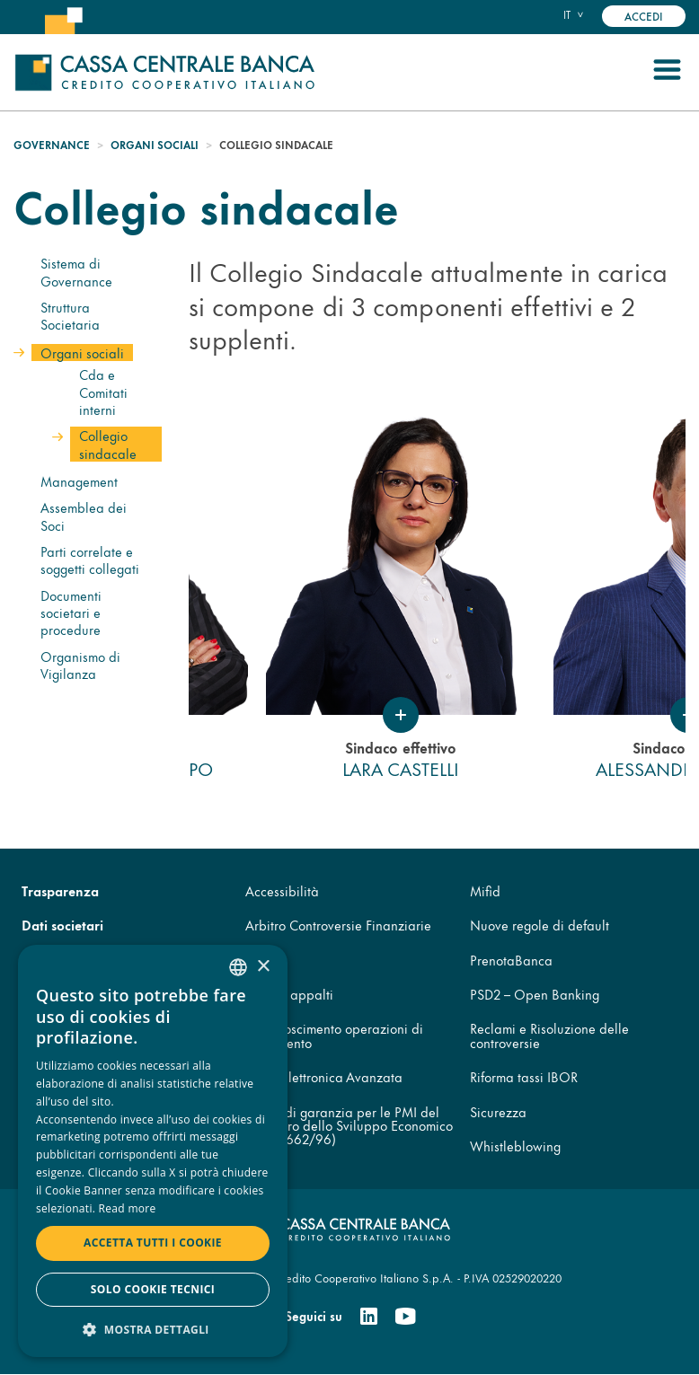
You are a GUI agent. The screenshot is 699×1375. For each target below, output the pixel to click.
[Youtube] (405, 1317)
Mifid (485, 890)
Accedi (643, 15)
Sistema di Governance (76, 271)
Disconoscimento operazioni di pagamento (334, 1035)
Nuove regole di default (539, 924)
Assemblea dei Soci (83, 515)
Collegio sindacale (108, 444)
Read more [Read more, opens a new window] (127, 1208)
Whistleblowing (515, 1145)
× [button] (263, 967)
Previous (175, 599)
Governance (51, 145)
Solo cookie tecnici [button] (153, 1289)
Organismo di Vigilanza (80, 665)
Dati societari (62, 924)
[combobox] (238, 967)
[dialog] (153, 1151)
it (567, 14)
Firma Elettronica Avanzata (324, 1076)
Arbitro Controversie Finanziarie (338, 924)
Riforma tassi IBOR (524, 1076)
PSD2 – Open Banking (534, 993)
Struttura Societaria (70, 315)
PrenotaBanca (511, 959)
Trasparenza (60, 890)
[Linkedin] (368, 1317)
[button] (153, 1328)
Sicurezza (498, 1111)
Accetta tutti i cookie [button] (153, 1242)
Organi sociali (155, 145)
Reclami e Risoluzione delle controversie (549, 1035)
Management (79, 480)
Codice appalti (289, 993)
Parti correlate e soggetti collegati (89, 559)
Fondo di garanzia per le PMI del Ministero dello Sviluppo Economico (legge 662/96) (349, 1125)
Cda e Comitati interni (103, 392)
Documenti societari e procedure (71, 612)
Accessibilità (282, 890)
